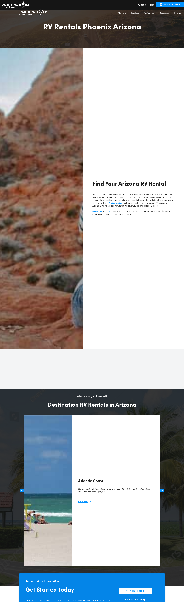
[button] (22, 490)
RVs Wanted (149, 13)
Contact (177, 13)
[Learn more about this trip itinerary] (85, 501)
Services (135, 13)
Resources (164, 13)
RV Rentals (121, 13)
